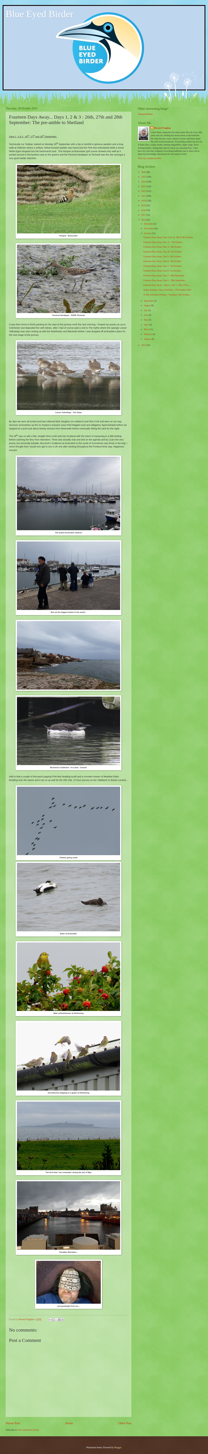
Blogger (117, 1447)
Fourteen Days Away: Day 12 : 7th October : (163, 242)
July (146, 310)
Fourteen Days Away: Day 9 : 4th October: (162, 256)
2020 (143, 200)
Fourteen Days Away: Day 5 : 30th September (163, 275)
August (147, 305)
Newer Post (13, 1423)
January (147, 339)
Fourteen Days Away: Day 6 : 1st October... (162, 271)
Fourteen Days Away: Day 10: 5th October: (162, 252)
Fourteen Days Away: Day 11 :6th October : (162, 247)
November (149, 228)
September (149, 301)
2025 (143, 177)
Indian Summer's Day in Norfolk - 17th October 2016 (167, 290)
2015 (143, 345)
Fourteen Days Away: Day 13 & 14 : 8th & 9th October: (168, 237)
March (147, 329)
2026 (143, 172)
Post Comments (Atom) (28, 1430)
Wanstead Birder (145, 114)
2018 (143, 210)
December (149, 224)
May (146, 320)
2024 (143, 181)
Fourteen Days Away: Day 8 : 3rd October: (162, 261)
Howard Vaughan (162, 128)
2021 (143, 196)
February (148, 334)
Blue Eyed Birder (39, 14)
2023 (143, 186)
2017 (143, 215)
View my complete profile (149, 158)
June (146, 315)
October (148, 233)
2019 (143, 205)
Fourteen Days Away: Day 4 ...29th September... (164, 280)
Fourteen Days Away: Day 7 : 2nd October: (162, 266)
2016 (143, 220)
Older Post (124, 1423)
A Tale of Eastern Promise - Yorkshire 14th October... (167, 295)
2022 (143, 191)
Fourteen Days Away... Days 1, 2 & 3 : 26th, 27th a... (166, 285)
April (146, 325)
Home (69, 1423)
